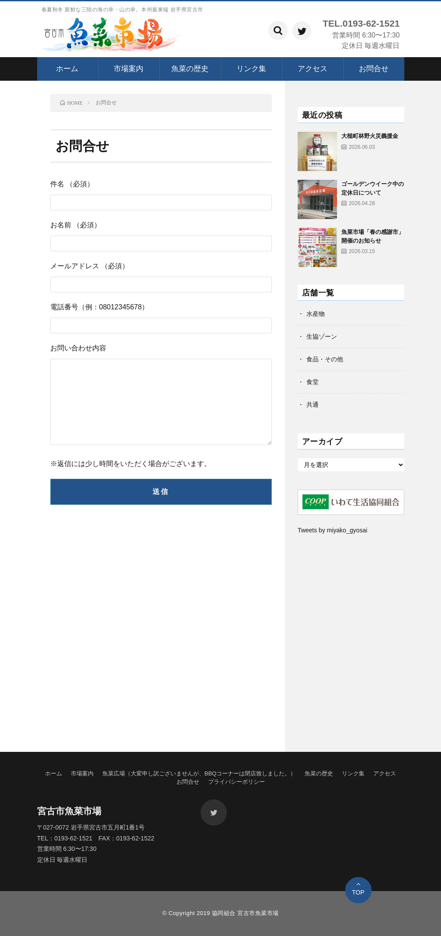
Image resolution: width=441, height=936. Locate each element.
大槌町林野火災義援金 (369, 136)
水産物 (315, 313)
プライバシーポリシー (236, 781)
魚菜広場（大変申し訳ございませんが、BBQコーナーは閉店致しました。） (199, 773)
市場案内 (128, 69)
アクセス (312, 69)
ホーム (67, 69)
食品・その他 (324, 359)
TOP (358, 892)
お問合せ (374, 69)
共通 (312, 404)
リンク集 (251, 69)
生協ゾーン (321, 336)
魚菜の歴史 (189, 69)
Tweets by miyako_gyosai (333, 530)
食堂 (312, 381)
